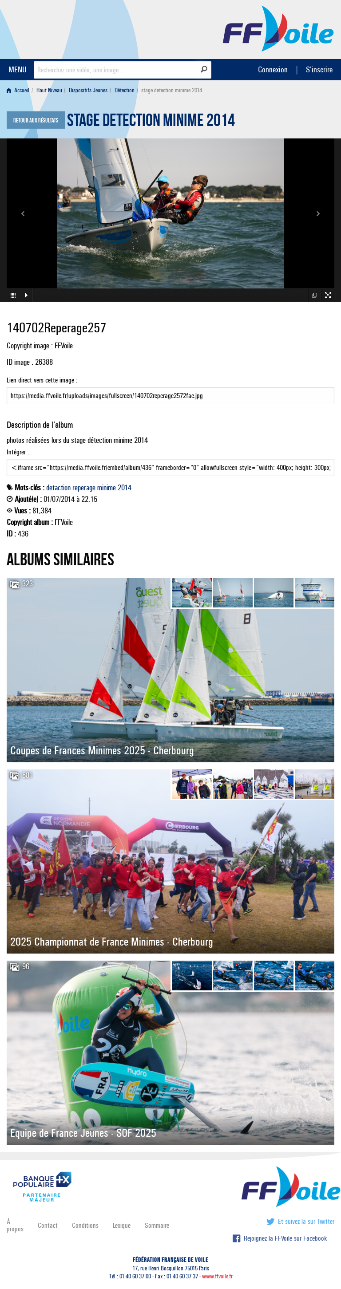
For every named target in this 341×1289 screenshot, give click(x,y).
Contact (48, 1225)
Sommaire (157, 1225)
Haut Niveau (49, 90)
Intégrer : (170, 462)
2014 (124, 487)
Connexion (273, 69)
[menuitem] (20, 90)
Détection (125, 90)
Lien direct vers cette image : (170, 390)
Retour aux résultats (35, 121)
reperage (83, 487)
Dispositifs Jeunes (88, 90)
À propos (15, 1225)
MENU (17, 69)
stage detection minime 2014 (151, 122)
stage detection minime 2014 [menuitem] (171, 90)
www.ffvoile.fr (217, 1276)
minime (106, 487)
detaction (58, 487)
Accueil (18, 90)
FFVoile (278, 27)
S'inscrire (319, 69)
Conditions (85, 1225)
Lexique (122, 1225)
